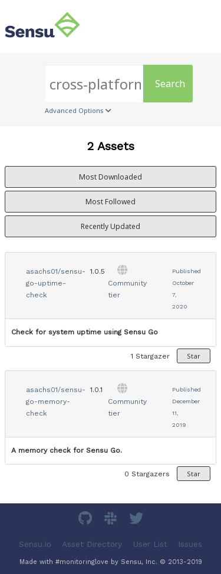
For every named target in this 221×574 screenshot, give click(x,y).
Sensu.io (35, 544)
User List (150, 544)
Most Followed (110, 202)
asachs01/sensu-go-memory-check (55, 401)
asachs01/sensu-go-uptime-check (55, 283)
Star (193, 355)
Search (170, 83)
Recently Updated (110, 226)
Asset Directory (92, 544)
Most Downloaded (110, 177)
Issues (190, 544)
